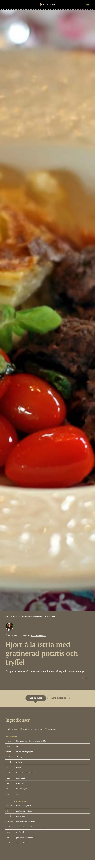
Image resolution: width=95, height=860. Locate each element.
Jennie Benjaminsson (38, 635)
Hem (6, 616)
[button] (88, 5)
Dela (86, 678)
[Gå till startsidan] (47, 4)
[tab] (35, 698)
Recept (13, 616)
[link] (7, 616)
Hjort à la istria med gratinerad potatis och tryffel (36, 616)
